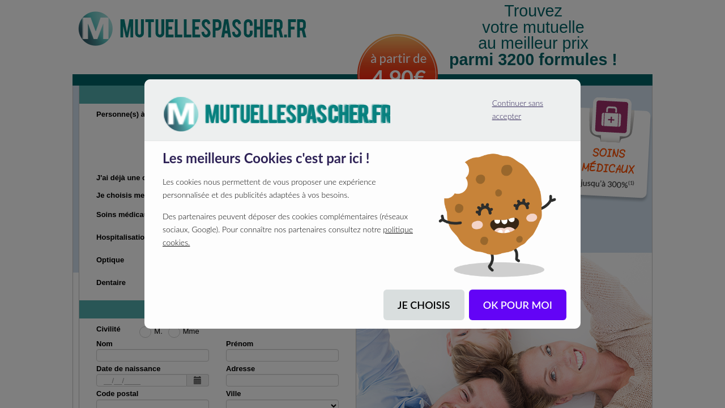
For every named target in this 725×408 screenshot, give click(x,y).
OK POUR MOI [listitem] (517, 305)
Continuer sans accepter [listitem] (512, 105)
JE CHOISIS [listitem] (424, 305)
